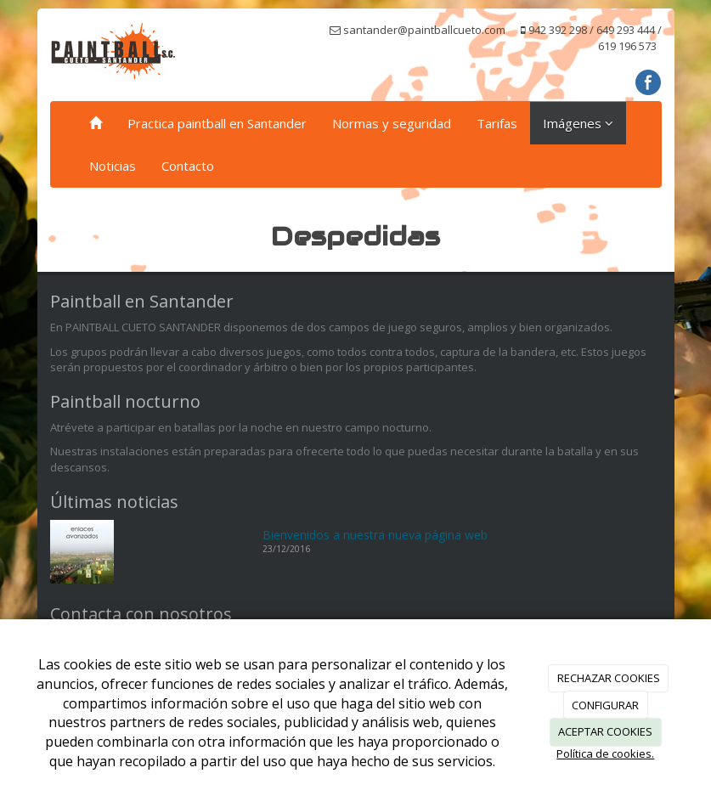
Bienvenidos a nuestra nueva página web (375, 535)
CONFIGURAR (605, 705)
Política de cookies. (605, 753)
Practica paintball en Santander (217, 123)
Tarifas (497, 123)
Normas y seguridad (391, 123)
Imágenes (578, 123)
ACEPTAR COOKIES (605, 731)
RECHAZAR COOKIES (608, 678)
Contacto (187, 165)
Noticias (112, 165)
